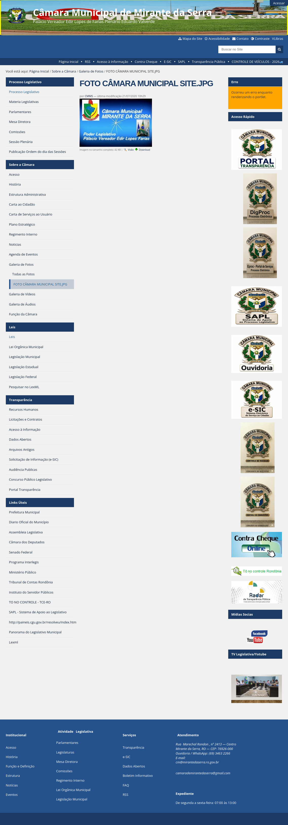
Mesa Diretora (67, 761)
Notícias (12, 785)
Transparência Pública (208, 61)
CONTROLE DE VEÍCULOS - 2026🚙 (258, 61)
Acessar (279, 3)
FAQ (126, 785)
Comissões (64, 771)
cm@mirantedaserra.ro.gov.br (197, 762)
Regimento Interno (70, 780)
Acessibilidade (219, 38)
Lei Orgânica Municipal (73, 789)
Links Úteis (18, 502)
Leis (12, 327)
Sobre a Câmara (64, 71)
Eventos (12, 794)
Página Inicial (69, 61)
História (12, 757)
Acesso (11, 747)
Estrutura (13, 775)
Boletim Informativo (138, 775)
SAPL (182, 61)
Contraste (262, 38)
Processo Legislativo (25, 82)
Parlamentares (67, 742)
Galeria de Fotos (91, 71)
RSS (87, 61)
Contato (243, 38)
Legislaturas (65, 752)
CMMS (89, 96)
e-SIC (126, 757)
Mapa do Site (192, 38)
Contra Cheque (146, 61)
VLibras (277, 38)
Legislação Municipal (71, 799)
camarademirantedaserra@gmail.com (203, 773)
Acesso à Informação (112, 61)
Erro (234, 82)
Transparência (20, 400)
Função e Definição (20, 766)
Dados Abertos (134, 766)
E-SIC (167, 61)
